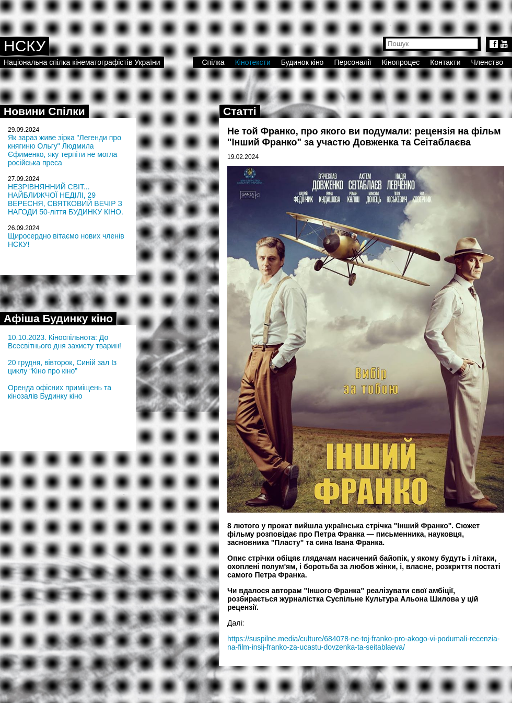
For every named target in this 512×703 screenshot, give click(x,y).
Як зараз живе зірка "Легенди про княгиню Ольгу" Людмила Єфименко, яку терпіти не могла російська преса (64, 150)
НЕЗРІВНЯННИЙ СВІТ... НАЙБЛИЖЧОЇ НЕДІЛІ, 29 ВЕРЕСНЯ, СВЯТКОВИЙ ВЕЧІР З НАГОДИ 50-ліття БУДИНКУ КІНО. (65, 199)
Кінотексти (253, 62)
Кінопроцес (401, 62)
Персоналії (352, 62)
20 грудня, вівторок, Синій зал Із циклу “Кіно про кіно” (62, 366)
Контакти (445, 62)
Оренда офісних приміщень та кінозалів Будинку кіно (59, 391)
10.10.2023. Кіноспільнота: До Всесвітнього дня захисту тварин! (64, 341)
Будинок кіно (302, 62)
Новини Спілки (44, 111)
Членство (487, 62)
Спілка (213, 62)
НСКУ (24, 45)
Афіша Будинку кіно (58, 318)
